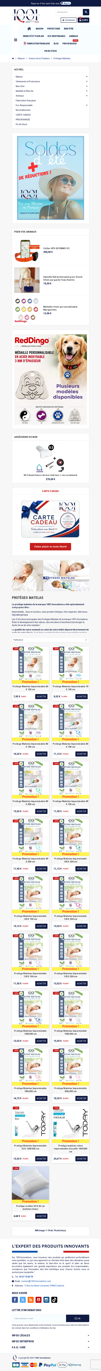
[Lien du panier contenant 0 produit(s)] (83, 20)
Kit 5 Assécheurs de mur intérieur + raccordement (50, 475)
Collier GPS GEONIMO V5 (56, 248)
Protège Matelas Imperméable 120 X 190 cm (30, 917)
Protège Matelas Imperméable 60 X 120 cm (30, 688)
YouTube (39, 1300)
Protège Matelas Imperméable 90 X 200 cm (30, 860)
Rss (31, 1300)
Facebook (15, 1300)
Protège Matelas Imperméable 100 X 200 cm (70, 860)
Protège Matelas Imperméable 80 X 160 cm (30, 745)
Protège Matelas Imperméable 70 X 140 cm (70, 688)
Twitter (23, 1300)
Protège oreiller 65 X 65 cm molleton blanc (30, 1207)
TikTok (54, 1300)
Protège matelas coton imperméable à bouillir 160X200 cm (70, 1149)
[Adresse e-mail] (39, 1318)
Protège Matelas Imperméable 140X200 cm (30, 1032)
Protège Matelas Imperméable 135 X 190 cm (30, 975)
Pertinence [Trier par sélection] (18, 640)
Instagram (46, 1300)
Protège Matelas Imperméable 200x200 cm (70, 1089)
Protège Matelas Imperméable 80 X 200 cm (30, 802)
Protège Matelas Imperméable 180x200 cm (30, 1089)
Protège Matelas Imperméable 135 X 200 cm (70, 975)
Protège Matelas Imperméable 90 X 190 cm (70, 802)
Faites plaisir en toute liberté (50, 546)
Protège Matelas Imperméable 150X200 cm (70, 1032)
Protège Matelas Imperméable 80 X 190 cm (70, 745)
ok (77, 1318)
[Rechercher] (72, 12)
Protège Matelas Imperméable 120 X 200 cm (70, 917)
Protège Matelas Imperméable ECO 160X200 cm (30, 1147)
